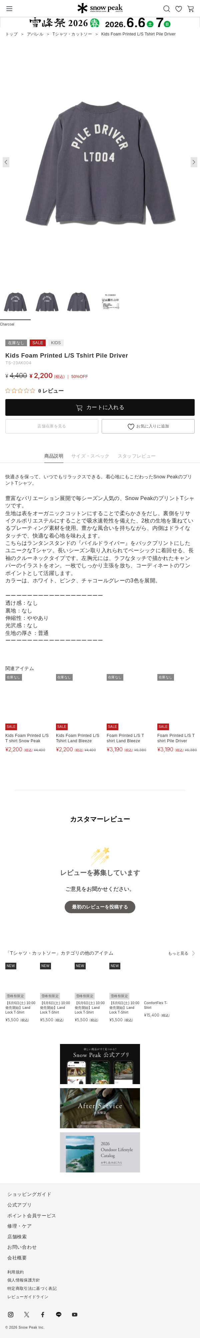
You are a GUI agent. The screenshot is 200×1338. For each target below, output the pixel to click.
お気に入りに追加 (152, 426)
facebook (42, 1314)
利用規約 (15, 1272)
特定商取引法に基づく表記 (32, 1288)
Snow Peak (100, 8)
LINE (58, 1314)
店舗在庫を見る (51, 426)
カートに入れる (105, 407)
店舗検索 (17, 1236)
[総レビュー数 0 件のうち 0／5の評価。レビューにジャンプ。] (34, 391)
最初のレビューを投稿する (100, 907)
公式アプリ (19, 1205)
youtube (74, 1314)
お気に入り (179, 9)
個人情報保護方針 (23, 1280)
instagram (10, 1314)
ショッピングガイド (29, 1194)
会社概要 (17, 1257)
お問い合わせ (22, 1247)
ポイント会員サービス (31, 1215)
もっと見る (178, 953)
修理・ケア (19, 1226)
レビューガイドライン (27, 1297)
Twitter (26, 1314)
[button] (194, 162)
